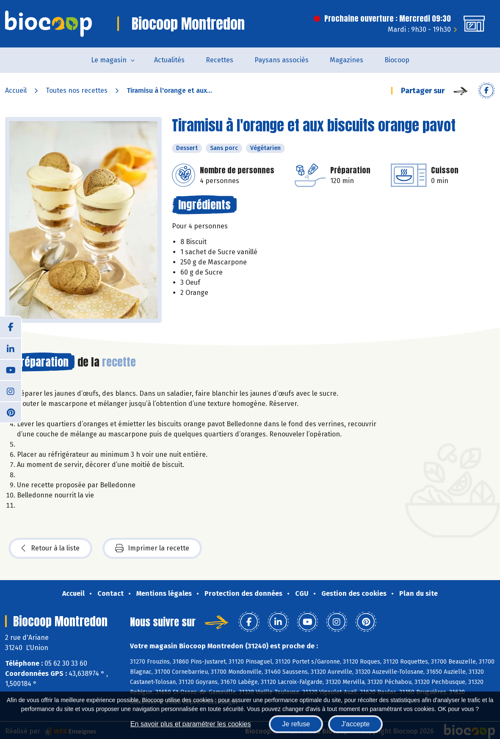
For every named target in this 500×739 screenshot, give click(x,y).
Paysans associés (281, 60)
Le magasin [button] (109, 60)
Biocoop (396, 60)
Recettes (219, 60)
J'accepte (355, 724)
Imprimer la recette (152, 548)
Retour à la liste (50, 548)
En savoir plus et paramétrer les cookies (190, 724)
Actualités (169, 60)
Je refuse (296, 724)
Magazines (346, 60)
